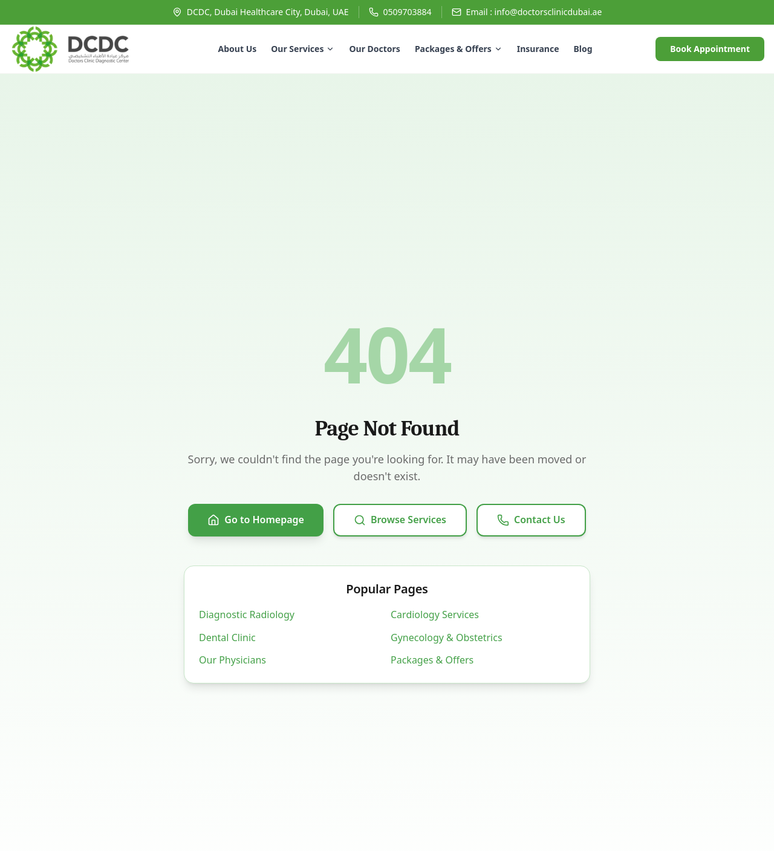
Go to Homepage (255, 519)
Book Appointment (710, 48)
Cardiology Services (435, 614)
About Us (237, 48)
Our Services (302, 48)
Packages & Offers (458, 48)
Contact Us (531, 519)
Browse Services (400, 519)
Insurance (538, 48)
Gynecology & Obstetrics (446, 637)
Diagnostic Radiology (246, 614)
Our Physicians (232, 660)
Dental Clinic (227, 637)
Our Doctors (374, 48)
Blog (583, 48)
